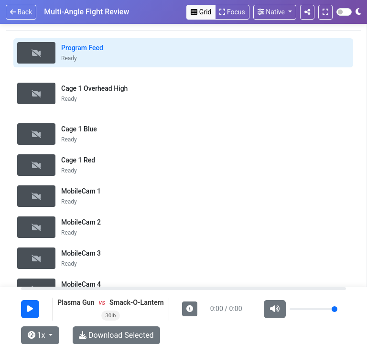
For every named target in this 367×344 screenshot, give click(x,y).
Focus (232, 12)
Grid (201, 12)
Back (21, 12)
